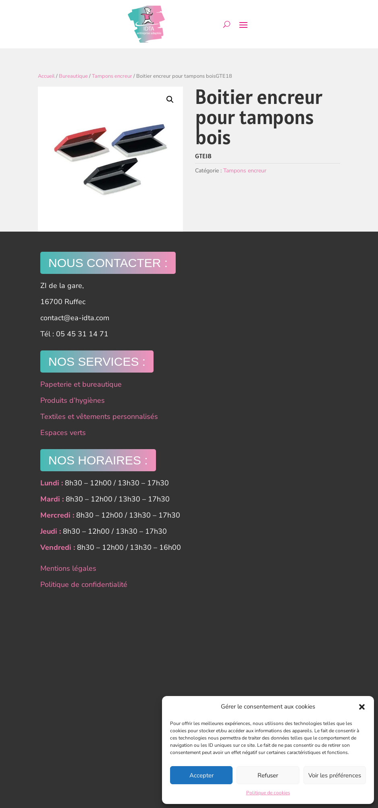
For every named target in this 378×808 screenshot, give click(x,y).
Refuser (268, 775)
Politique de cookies (268, 792)
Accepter (201, 775)
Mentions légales (68, 568)
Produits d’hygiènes (72, 400)
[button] (362, 707)
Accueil (46, 76)
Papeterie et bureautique (81, 384)
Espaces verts (63, 432)
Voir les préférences (334, 775)
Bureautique (73, 76)
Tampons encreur (112, 76)
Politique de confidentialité (83, 584)
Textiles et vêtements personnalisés (99, 416)
